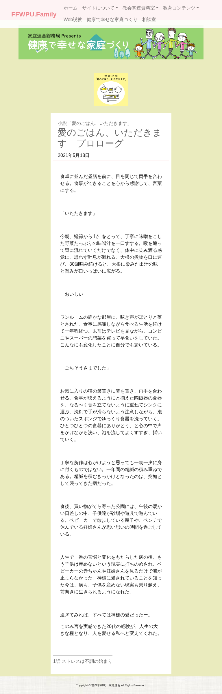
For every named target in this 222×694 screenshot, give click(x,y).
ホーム (70, 7)
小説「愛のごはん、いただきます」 (95, 123)
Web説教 (73, 19)
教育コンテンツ (179, 7)
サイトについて (98, 7)
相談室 (149, 19)
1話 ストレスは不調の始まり (82, 661)
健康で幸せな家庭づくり (112, 19)
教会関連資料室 (139, 7)
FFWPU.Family (34, 14)
